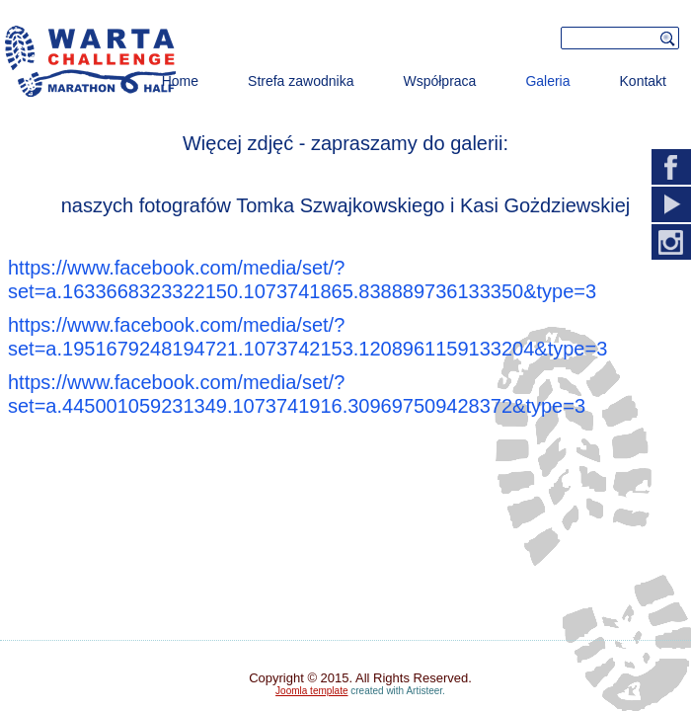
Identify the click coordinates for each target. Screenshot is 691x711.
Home (180, 81)
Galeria (547, 81)
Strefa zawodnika (300, 81)
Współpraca (439, 81)
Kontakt (643, 81)
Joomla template (311, 690)
